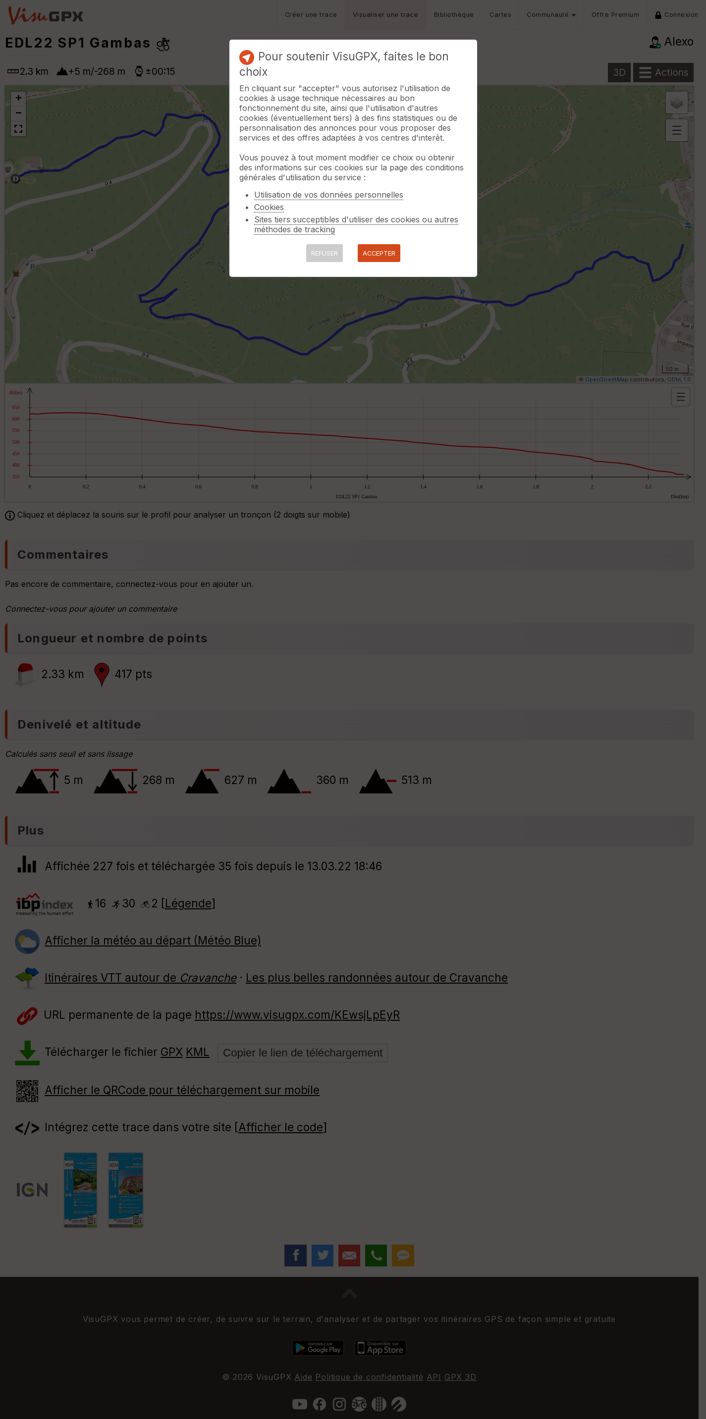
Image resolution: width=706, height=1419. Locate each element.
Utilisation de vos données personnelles (328, 195)
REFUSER (324, 253)
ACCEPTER (379, 253)
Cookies (269, 207)
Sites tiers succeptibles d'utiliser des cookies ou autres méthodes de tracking (356, 224)
